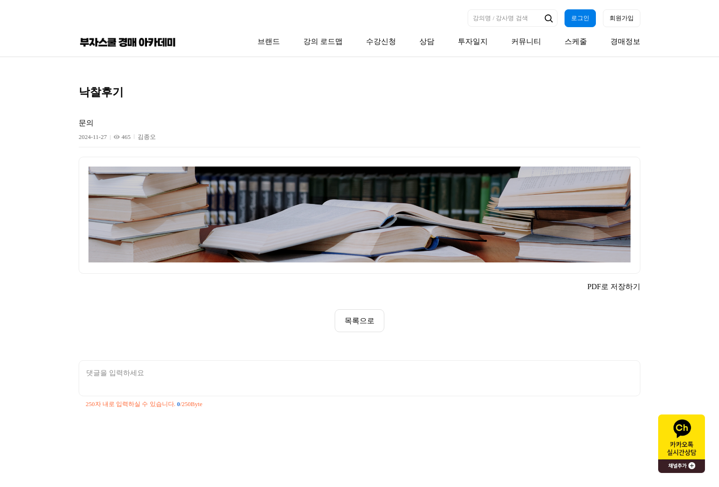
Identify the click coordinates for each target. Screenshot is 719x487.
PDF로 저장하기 (613, 287)
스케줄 (576, 41)
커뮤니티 (526, 41)
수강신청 (381, 41)
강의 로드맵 (323, 41)
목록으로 (359, 321)
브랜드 (268, 41)
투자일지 (473, 41)
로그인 (580, 18)
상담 (426, 41)
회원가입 (621, 18)
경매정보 (625, 41)
